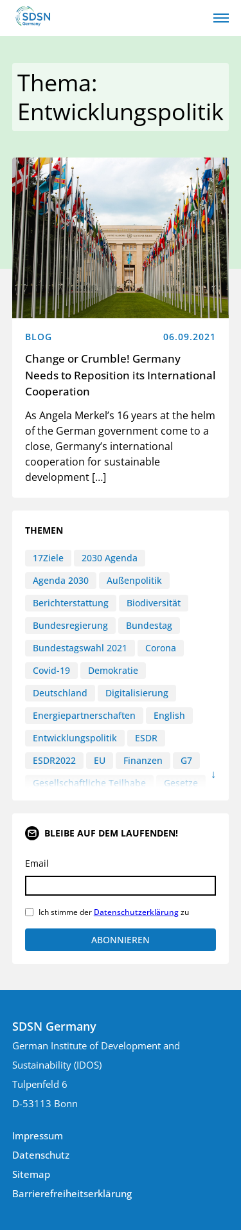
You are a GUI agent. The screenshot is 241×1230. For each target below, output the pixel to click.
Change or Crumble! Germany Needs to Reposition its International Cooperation (120, 375)
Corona (160, 648)
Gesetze (181, 783)
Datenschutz (40, 1154)
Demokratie (113, 670)
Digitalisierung (136, 693)
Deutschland (60, 693)
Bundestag (149, 625)
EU (99, 760)
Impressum (37, 1135)
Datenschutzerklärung (136, 912)
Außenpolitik (134, 580)
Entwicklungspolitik (75, 738)
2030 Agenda (110, 558)
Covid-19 (51, 670)
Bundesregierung (70, 625)
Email (37, 863)
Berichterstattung (71, 603)
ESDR (146, 738)
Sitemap (31, 1174)
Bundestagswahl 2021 (80, 648)
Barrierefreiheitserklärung (72, 1193)
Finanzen (143, 760)
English (169, 715)
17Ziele (48, 558)
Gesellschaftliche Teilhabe (89, 783)
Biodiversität (154, 603)
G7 (186, 760)
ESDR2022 (54, 760)
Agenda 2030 (61, 580)
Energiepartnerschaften (84, 715)
